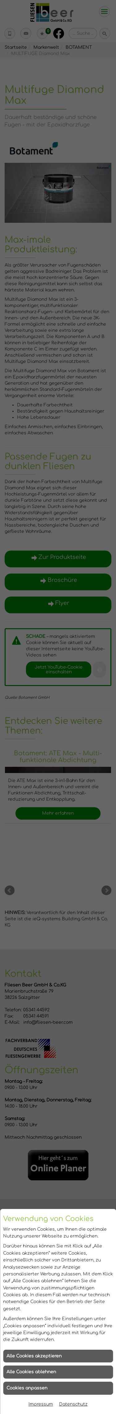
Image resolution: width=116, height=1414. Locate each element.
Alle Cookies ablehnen (31, 1372)
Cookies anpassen (26, 1388)
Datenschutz (73, 1404)
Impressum (40, 1404)
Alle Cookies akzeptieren (34, 1356)
